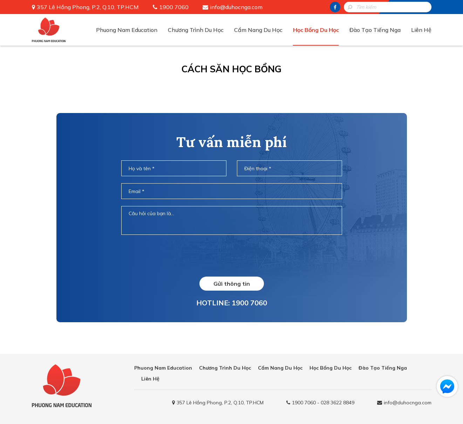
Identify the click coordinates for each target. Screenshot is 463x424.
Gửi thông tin (231, 283)
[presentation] (231, 255)
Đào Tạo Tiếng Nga (375, 29)
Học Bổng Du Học (316, 29)
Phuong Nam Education (126, 29)
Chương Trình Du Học (196, 29)
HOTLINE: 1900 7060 (231, 302)
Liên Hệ (421, 29)
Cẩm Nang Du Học (258, 29)
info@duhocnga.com (236, 7)
